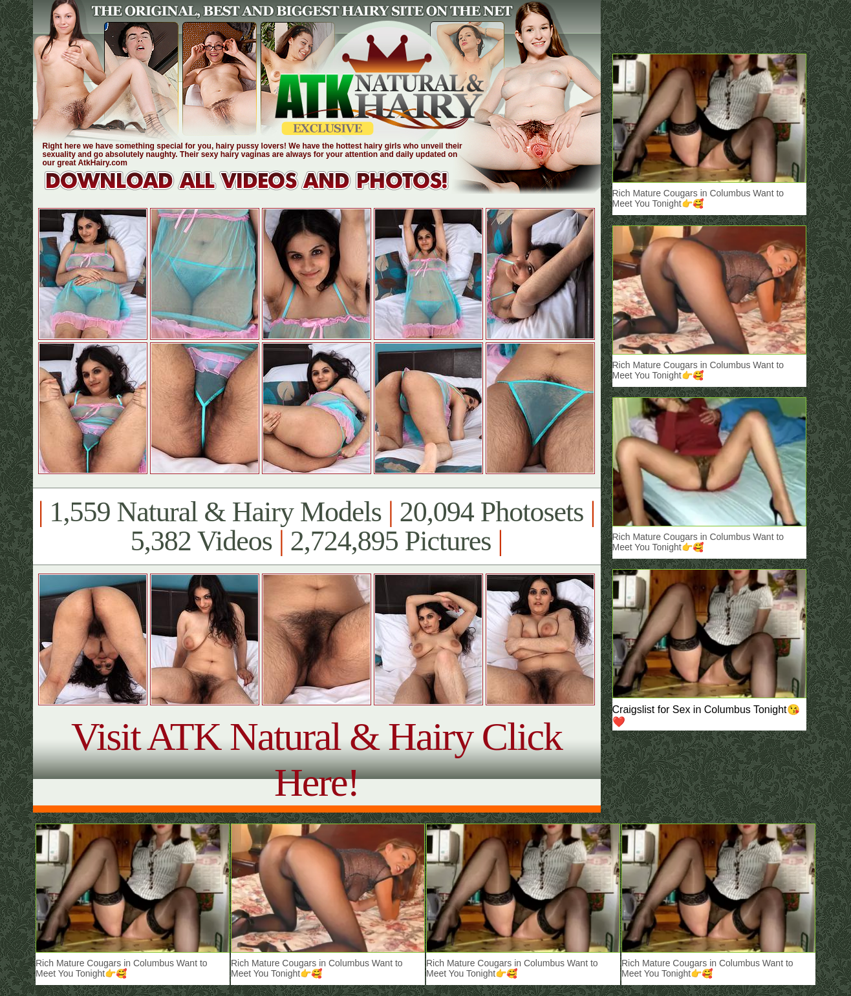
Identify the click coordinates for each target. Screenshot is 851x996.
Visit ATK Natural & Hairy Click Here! (316, 759)
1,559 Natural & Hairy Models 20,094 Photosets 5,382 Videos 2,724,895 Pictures (316, 526)
